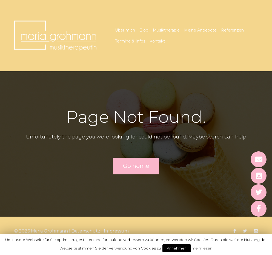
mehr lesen (202, 248)
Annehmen (177, 248)
